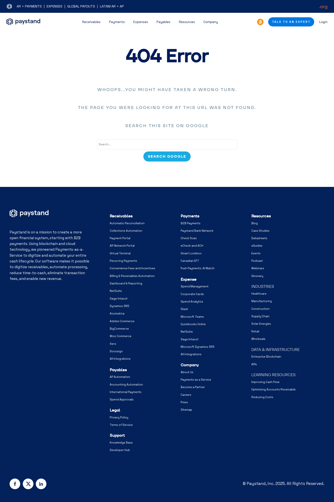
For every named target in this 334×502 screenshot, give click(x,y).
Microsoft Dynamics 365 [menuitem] (198, 347)
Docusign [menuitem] (116, 351)
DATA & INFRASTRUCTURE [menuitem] (275, 349)
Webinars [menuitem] (257, 268)
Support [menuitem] (117, 435)
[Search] (167, 156)
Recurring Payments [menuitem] (123, 261)
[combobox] (167, 144)
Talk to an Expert (291, 22)
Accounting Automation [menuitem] (126, 384)
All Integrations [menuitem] (120, 359)
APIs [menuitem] (254, 364)
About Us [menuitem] (187, 372)
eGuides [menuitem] (256, 245)
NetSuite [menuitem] (116, 291)
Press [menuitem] (184, 402)
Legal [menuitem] (115, 410)
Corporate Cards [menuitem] (192, 294)
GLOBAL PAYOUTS (81, 6)
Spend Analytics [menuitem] (192, 301)
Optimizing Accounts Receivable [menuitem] (273, 389)
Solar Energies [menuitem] (261, 324)
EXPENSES (54, 6)
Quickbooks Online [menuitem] (193, 324)
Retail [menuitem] (255, 331)
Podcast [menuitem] (257, 261)
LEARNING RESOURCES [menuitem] (273, 374)
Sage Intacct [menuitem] (119, 298)
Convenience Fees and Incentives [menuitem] (132, 268)
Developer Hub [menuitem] (120, 450)
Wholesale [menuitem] (258, 339)
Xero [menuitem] (113, 344)
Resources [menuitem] (261, 216)
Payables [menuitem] (118, 369)
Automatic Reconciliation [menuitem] (127, 223)
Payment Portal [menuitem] (120, 238)
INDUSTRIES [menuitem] (262, 286)
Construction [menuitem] (260, 309)
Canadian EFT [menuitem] (190, 261)
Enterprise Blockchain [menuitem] (266, 356)
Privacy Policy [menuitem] (119, 417)
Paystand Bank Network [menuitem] (197, 231)
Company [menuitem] (190, 364)
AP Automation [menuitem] (120, 377)
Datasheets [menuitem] (259, 238)
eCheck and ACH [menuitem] (192, 245)
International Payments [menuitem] (125, 392)
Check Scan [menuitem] (189, 238)
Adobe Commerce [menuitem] (122, 321)
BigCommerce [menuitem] (119, 328)
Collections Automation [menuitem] (126, 231)
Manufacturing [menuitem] (261, 301)
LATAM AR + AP (112, 6)
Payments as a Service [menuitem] (196, 379)
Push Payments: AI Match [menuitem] (198, 268)
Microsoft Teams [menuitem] (192, 317)
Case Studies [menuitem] (260, 231)
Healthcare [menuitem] (258, 293)
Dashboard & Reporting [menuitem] (126, 283)
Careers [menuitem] (186, 395)
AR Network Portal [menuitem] (122, 245)
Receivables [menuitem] (121, 216)
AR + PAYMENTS (29, 6)
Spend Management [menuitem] (195, 286)
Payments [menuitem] (190, 216)
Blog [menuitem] (254, 223)
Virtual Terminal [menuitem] (120, 253)
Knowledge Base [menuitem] (121, 442)
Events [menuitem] (256, 253)
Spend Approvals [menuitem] (122, 399)
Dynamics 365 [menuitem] (119, 306)
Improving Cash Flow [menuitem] (265, 382)
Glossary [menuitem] (257, 276)
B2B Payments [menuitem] (190, 223)
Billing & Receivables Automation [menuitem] (132, 276)
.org (323, 6)
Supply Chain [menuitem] (260, 316)
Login (323, 22)
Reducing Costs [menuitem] (262, 397)
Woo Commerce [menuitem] (120, 336)
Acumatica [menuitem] (117, 313)
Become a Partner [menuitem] (193, 387)
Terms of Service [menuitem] (121, 425)
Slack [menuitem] (184, 309)
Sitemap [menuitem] (186, 410)
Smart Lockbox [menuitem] (191, 253)
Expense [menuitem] (188, 279)
